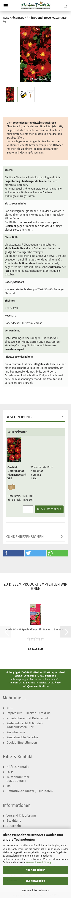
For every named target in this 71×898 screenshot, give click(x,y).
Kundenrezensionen (25, 536)
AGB (9, 708)
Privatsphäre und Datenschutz (28, 718)
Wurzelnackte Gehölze (22, 737)
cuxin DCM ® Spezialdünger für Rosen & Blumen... (35, 629)
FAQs (10, 772)
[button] (13, 553)
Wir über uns (16, 732)
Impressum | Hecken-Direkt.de (29, 713)
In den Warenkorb (49, 509)
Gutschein (14, 826)
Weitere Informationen (35, 890)
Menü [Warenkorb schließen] (6, 5)
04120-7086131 (16, 781)
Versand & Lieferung (21, 816)
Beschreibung (19, 417)
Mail (9, 786)
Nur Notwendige (35, 881)
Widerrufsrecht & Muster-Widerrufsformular (25, 725)
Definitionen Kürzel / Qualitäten (30, 791)
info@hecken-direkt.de (36, 686)
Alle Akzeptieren (35, 869)
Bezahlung (14, 821)
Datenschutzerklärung (38, 862)
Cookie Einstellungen (22, 743)
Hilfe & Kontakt (18, 767)
